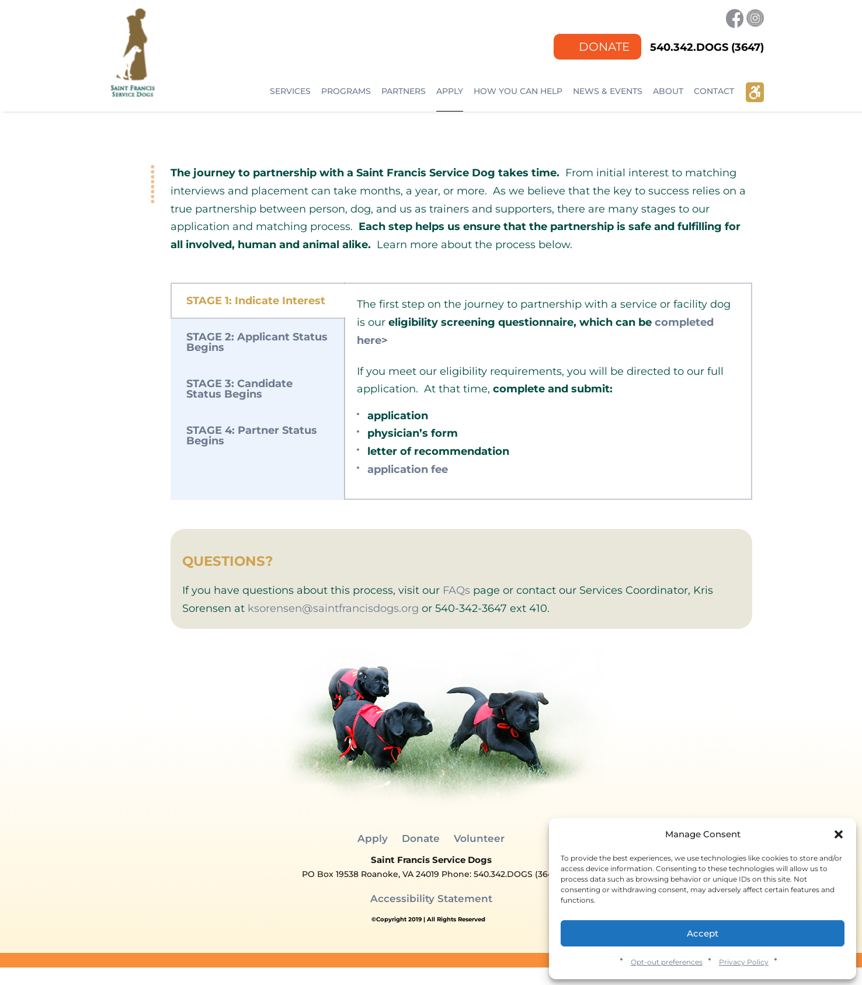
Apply (449, 91)
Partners (403, 91)
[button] (838, 834)
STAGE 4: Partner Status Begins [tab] (251, 435)
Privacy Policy (744, 962)
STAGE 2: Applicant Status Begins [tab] (257, 342)
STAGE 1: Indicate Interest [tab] (255, 300)
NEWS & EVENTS (607, 91)
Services (290, 91)
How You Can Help (518, 91)
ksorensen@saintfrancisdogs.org (333, 608)
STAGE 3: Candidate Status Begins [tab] (239, 389)
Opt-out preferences (667, 962)
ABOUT (668, 91)
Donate (604, 46)
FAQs (456, 590)
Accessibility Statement (431, 898)
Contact (714, 91)
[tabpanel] (548, 391)
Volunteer (479, 838)
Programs (346, 91)
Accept (702, 933)
